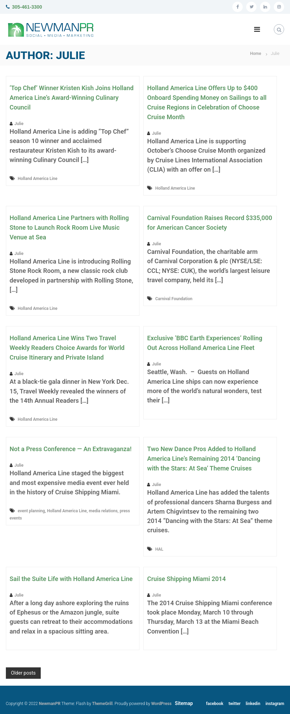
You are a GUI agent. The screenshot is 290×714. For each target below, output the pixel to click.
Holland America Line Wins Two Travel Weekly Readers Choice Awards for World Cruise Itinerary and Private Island (67, 347)
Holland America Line (37, 178)
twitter (235, 703)
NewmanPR (49, 703)
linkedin (253, 703)
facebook (214, 703)
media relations (103, 510)
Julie (18, 123)
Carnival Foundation (173, 298)
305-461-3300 (27, 7)
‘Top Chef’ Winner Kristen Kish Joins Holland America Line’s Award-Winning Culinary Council (72, 97)
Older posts (23, 673)
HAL (159, 549)
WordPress (161, 703)
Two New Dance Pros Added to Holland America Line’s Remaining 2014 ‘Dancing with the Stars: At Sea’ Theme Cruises (203, 458)
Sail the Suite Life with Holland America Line (71, 578)
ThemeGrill (102, 703)
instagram (274, 703)
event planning (31, 510)
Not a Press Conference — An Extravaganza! (71, 449)
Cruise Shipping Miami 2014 (186, 578)
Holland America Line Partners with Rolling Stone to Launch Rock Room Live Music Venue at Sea (69, 227)
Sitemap (184, 703)
